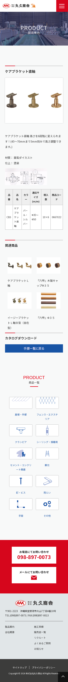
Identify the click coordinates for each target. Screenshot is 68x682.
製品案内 (9, 626)
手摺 (20, 507)
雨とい (47, 484)
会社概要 (9, 632)
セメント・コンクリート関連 (20, 459)
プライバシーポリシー (43, 667)
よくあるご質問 (42, 643)
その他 (47, 507)
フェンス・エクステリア (47, 408)
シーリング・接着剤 (47, 433)
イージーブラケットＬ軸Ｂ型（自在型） (18, 323)
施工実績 (38, 626)
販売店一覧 (40, 632)
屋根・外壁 (20, 406)
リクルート (40, 637)
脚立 (47, 457)
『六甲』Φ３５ (46, 318)
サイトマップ (20, 667)
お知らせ (38, 648)
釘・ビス (20, 484)
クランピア (20, 433)
